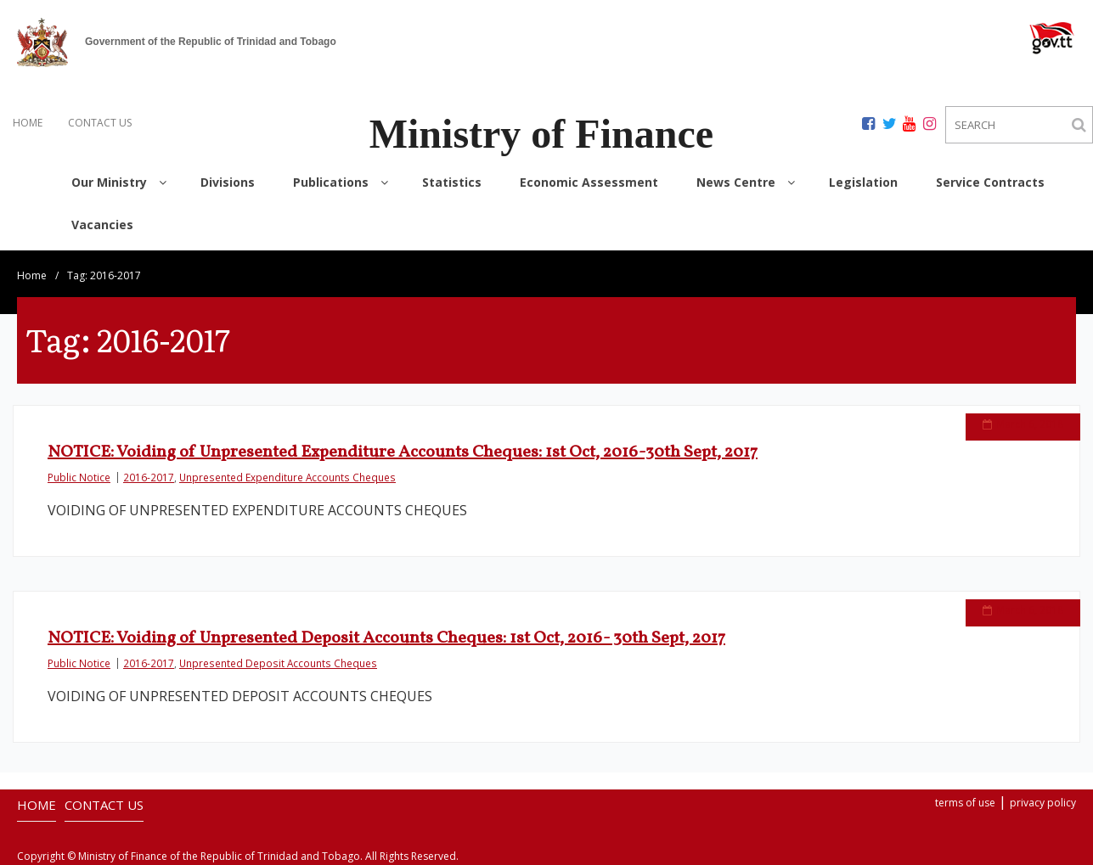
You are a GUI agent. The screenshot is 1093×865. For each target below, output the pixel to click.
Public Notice (79, 477)
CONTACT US (100, 122)
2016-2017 (148, 477)
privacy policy (1043, 802)
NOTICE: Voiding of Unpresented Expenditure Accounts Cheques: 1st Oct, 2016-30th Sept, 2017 (403, 452)
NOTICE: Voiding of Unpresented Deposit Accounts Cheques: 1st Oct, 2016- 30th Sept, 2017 (386, 638)
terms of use (965, 802)
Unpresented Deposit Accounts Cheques (278, 663)
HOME (27, 122)
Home (32, 275)
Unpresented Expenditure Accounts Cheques (287, 477)
